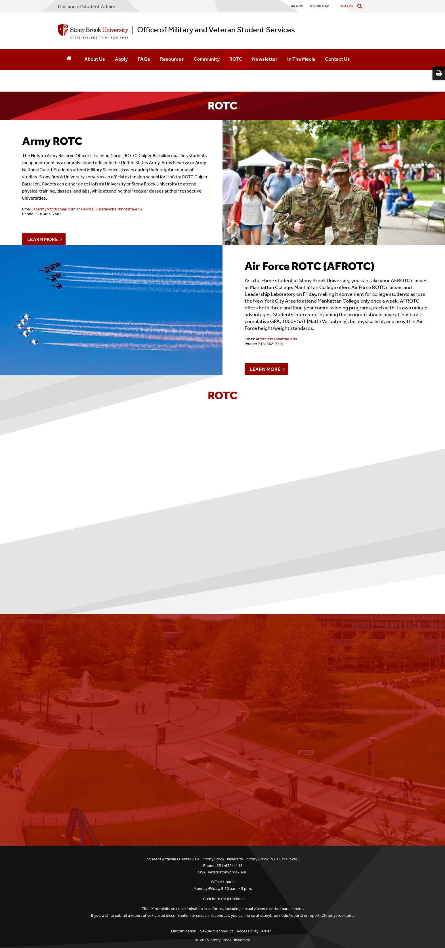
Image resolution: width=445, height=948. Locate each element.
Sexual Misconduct (216, 931)
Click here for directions (224, 898)
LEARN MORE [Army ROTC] (42, 239)
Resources (172, 59)
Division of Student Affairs (87, 6)
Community (207, 59)
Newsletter (265, 59)
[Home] (68, 59)
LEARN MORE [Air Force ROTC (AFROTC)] (265, 369)
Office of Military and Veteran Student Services (216, 30)
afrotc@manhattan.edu (276, 339)
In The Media (301, 59)
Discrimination (183, 931)
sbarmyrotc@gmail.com (54, 209)
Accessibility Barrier (254, 931)
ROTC (235, 59)
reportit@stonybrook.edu (331, 915)
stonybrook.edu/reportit (281, 915)
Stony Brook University (230, 940)
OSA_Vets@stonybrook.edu (222, 872)
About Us (94, 59)
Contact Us (337, 59)
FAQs (144, 59)
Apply (121, 59)
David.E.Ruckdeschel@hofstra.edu (111, 209)
